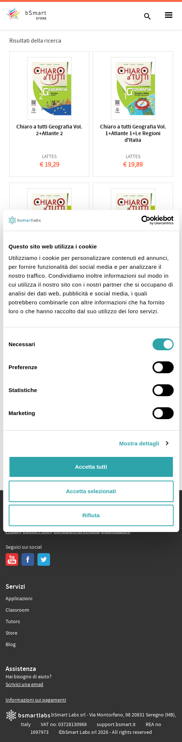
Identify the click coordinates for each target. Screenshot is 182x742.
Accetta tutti (91, 467)
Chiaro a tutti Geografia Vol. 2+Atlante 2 (49, 130)
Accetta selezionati (91, 491)
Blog (11, 644)
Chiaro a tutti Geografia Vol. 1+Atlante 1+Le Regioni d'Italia (133, 134)
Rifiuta (91, 515)
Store (11, 633)
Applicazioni (19, 598)
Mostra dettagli (139, 443)
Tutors (13, 621)
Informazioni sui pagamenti (36, 700)
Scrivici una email (24, 684)
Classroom (17, 610)
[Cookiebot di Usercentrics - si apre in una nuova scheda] (141, 220)
